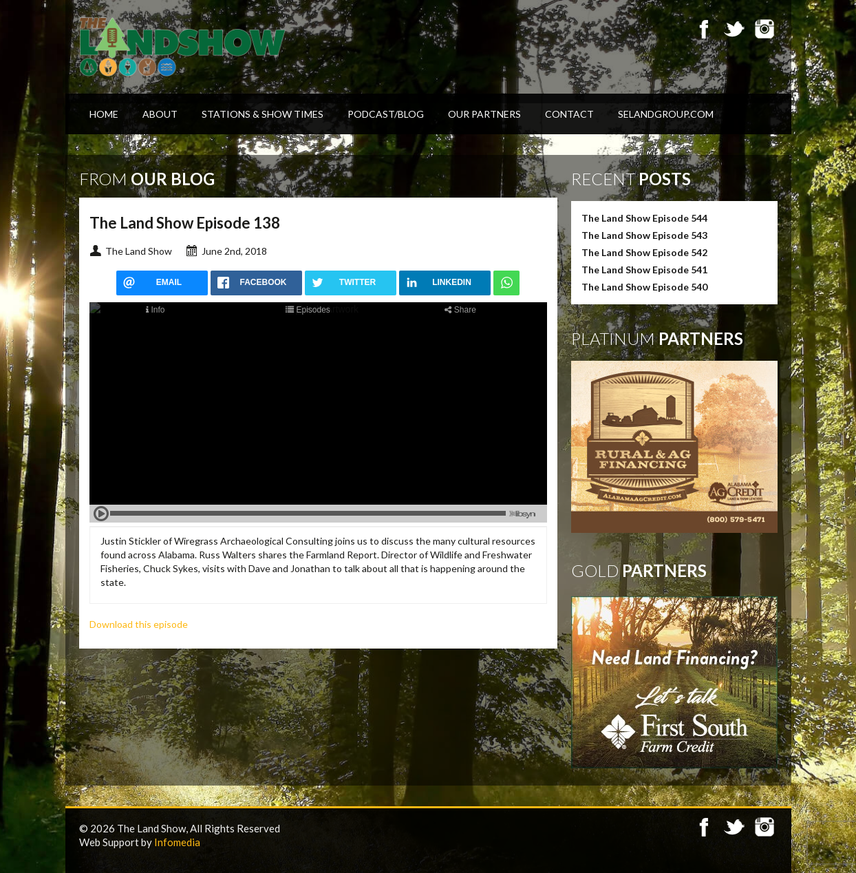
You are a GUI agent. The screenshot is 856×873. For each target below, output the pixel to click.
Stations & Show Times (262, 114)
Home (103, 114)
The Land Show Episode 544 (644, 218)
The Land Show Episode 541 (644, 269)
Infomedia (177, 842)
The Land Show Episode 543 (644, 235)
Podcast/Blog (385, 114)
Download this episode (138, 624)
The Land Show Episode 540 (644, 287)
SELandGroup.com (666, 114)
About (160, 114)
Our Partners (484, 114)
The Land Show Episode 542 (644, 252)
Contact (569, 114)
